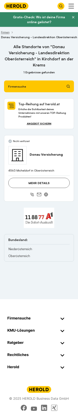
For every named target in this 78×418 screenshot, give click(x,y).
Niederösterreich (20, 249)
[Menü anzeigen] (71, 6)
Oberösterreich (19, 256)
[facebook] (24, 407)
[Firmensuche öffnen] (60, 6)
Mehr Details (39, 183)
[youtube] (34, 407)
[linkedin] (44, 407)
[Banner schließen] (73, 17)
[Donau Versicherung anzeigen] (17, 155)
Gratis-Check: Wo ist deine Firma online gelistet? (39, 19)
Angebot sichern (39, 123)
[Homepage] (16, 6)
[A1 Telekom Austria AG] (39, 218)
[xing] (54, 407)
